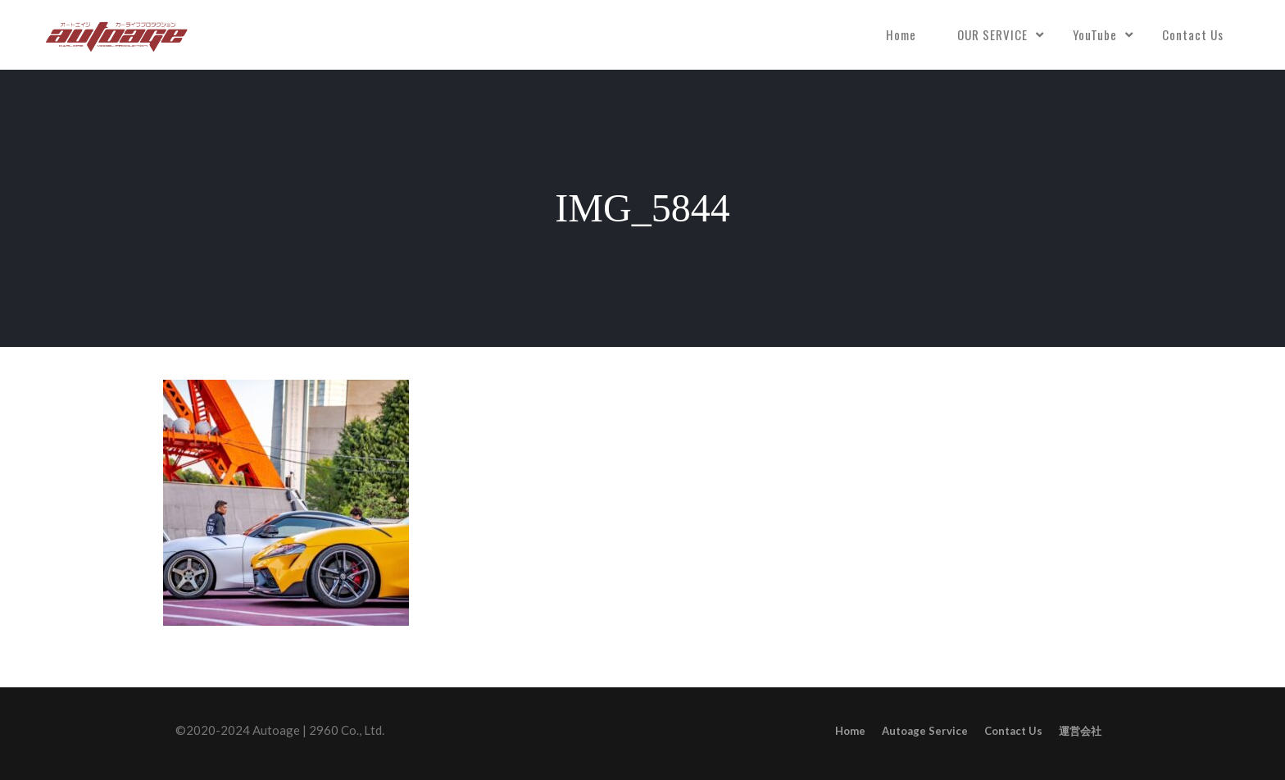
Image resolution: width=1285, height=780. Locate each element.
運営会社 (1080, 730)
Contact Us (1193, 34)
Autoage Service (925, 730)
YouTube (1095, 34)
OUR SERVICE (992, 34)
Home (901, 34)
